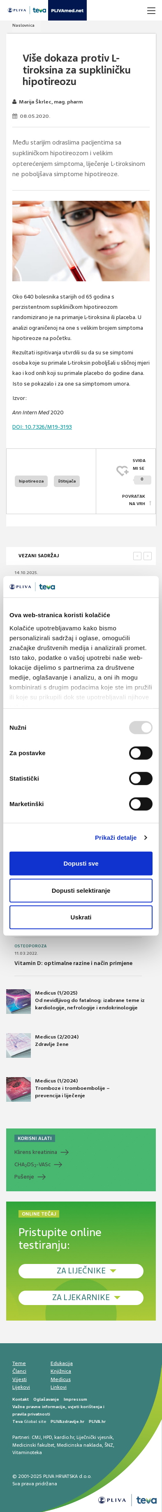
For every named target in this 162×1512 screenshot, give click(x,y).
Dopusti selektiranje (81, 890)
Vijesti (19, 1379)
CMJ (36, 1437)
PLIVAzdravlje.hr (67, 1421)
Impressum (75, 1399)
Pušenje (24, 1176)
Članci (19, 1371)
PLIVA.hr (97, 1421)
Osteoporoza (30, 946)
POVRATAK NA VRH (133, 500)
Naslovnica (23, 25)
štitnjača (67, 481)
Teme (19, 1363)
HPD (47, 1437)
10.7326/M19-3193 (42, 426)
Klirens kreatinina (35, 1152)
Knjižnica (61, 1371)
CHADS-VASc (32, 1164)
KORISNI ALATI (35, 1138)
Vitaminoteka (27, 1452)
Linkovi (59, 1387)
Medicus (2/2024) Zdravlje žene (42, 1045)
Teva (17, 1421)
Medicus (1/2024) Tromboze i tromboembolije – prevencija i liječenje (58, 1089)
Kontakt (20, 1399)
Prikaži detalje (116, 837)
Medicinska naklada (79, 1445)
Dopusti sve (80, 863)
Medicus (61, 1379)
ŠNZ (108, 1445)
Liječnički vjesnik (94, 1437)
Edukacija (62, 1363)
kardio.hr (64, 1437)
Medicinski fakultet (33, 1445)
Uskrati (81, 917)
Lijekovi (21, 1387)
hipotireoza (31, 481)
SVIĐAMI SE (142, 471)
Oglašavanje (46, 1399)
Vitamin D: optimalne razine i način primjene (73, 963)
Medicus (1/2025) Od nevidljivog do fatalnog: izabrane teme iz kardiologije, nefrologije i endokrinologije (75, 1001)
